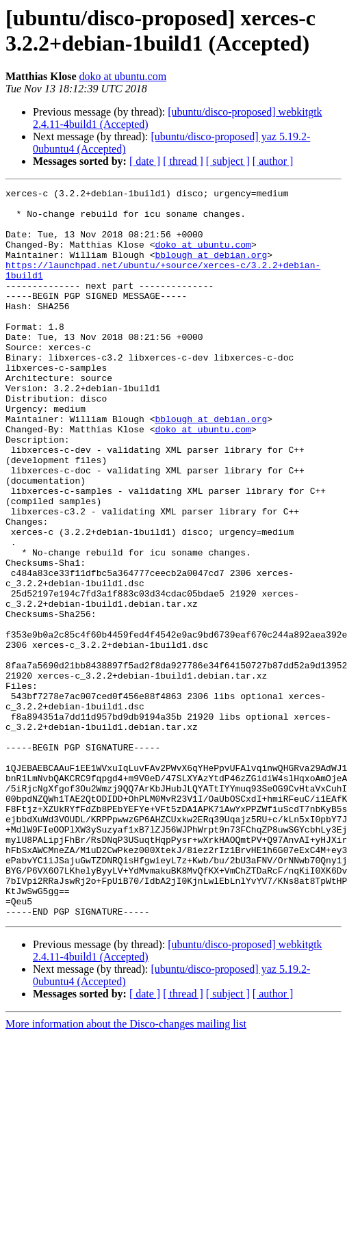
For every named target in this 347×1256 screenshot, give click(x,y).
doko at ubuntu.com (123, 76)
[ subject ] (228, 161)
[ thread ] (183, 161)
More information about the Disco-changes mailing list (125, 1169)
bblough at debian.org (211, 269)
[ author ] (273, 161)
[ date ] (144, 161)
